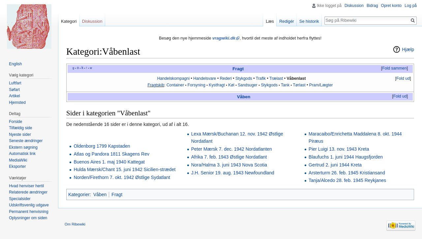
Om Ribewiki (75, 224)
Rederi (226, 78)
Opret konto (391, 5)
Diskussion (354, 5)
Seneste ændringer (26, 140)
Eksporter (17, 166)
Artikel (14, 96)
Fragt (238, 68)
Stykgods (243, 78)
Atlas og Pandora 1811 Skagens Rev (111, 154)
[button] (394, 68)
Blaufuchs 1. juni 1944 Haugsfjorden (346, 157)
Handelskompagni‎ (173, 78)
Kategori (69, 21)
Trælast (276, 78)
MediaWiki (18, 160)
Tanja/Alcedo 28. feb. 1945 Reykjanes (347, 180)
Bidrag (372, 5)
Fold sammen (394, 68)
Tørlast (299, 85)
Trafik (261, 78)
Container (175, 85)
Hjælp (408, 49)
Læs (270, 21)
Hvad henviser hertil (26, 186)
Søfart (14, 89)
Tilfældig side (20, 128)
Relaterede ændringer (28, 192)
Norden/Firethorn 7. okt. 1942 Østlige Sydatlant (122, 177)
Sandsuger (247, 85)
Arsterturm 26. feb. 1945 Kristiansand (347, 172)
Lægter (326, 85)
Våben (244, 96)
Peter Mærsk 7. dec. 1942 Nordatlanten (231, 149)
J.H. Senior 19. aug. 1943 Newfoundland (232, 172)
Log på (411, 5)
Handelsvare (204, 78)
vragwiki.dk (223, 38)
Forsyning (196, 85)
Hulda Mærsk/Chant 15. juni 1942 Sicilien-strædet (124, 169)
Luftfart (15, 83)
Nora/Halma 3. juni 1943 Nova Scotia (229, 164)
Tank (285, 85)
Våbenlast (296, 78)
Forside (15, 121)
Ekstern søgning (23, 147)
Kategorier (79, 194)
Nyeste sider (20, 134)
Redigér (286, 21)
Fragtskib (155, 85)
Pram (314, 85)
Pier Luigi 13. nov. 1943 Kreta (339, 149)
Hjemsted (17, 102)
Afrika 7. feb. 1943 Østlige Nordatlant (229, 157)
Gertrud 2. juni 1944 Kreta (335, 164)
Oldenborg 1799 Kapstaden (102, 146)
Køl (231, 85)
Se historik (309, 21)
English (15, 64)
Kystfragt (217, 85)
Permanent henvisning (28, 211)
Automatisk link (22, 153)
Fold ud (403, 78)
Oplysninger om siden (28, 218)
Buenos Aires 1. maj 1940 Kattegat (109, 161)
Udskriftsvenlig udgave (29, 205)
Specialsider (19, 198)
